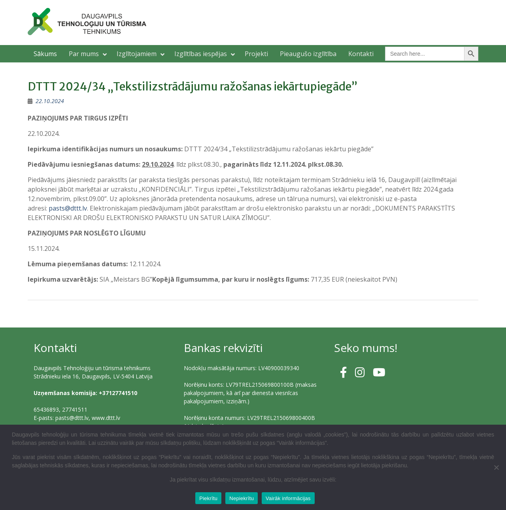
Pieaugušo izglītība (308, 53)
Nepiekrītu (241, 498)
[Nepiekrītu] (496, 467)
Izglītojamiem (137, 53)
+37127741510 (118, 393)
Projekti (256, 53)
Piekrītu (208, 498)
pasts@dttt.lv (68, 208)
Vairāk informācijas (288, 498)
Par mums (84, 53)
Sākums (45, 53)
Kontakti (361, 53)
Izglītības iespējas (200, 53)
